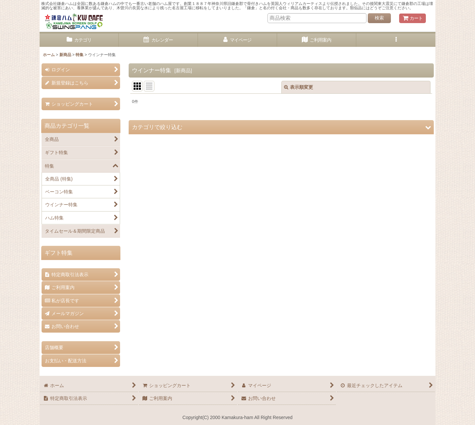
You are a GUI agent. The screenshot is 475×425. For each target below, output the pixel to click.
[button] (395, 40)
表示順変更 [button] (298, 87)
